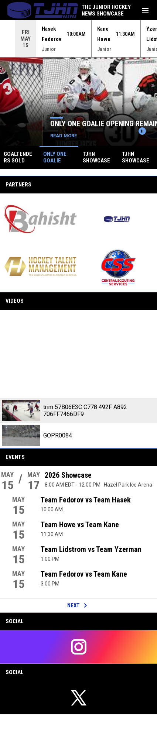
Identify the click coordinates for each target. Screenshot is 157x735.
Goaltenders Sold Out (45, 123)
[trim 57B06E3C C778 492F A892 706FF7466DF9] (78, 354)
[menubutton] (145, 10)
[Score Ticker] (78, 38)
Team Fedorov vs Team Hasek (86, 500)
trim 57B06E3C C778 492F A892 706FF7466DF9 (85, 410)
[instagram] (78, 646)
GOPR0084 (57, 435)
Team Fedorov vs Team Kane (84, 574)
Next (78, 605)
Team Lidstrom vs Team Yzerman (91, 549)
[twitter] (78, 697)
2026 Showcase (68, 475)
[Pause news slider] (142, 131)
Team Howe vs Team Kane (80, 524)
